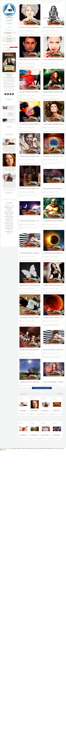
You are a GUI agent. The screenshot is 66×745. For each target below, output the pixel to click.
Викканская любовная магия (9, 56)
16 (36, 394)
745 (56, 394)
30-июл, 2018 (46, 127)
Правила (9, 68)
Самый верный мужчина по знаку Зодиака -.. (30, 156)
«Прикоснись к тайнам (5, 448)
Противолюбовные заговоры (55, 2)
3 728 (58, 256)
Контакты (9, 65)
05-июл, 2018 (46, 288)
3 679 (34, 385)
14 (31, 394)
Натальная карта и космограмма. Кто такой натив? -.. (53, 188)
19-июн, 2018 (46, 385)
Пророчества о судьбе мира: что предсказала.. (57, 410)
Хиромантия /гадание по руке (9, 44)
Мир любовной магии (48, 34)
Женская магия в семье (25, 2)
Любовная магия (56, 66)
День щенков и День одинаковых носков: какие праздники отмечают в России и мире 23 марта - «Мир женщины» (9, 197)
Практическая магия (48, 66)
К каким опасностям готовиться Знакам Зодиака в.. (53, 253)
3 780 (34, 353)
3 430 (33, 30)
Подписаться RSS (9, 73)
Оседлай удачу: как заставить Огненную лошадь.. (24, 435)
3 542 (34, 224)
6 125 (58, 385)
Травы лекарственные (45, 400)
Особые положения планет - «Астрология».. (30, 220)
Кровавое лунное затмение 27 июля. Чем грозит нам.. (53, 317)
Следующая (60, 394)
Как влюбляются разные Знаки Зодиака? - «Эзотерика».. (30, 124)
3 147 (58, 95)
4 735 (34, 288)
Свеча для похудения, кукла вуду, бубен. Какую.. (35, 410)
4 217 (58, 353)
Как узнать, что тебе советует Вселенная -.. (53, 156)
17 (39, 394)
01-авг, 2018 (46, 63)
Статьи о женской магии (25, 34)
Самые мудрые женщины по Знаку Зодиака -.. (53, 124)
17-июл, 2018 (46, 224)
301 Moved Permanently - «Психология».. (30, 253)
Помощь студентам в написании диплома (11, 162)
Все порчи (46, 2)
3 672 (34, 127)
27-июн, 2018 (46, 320)
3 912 (34, 256)
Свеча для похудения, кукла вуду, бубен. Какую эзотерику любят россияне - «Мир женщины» (9, 217)
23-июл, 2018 (22, 224)
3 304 (34, 159)
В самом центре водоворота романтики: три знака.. (57, 435)
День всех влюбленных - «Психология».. (53, 382)
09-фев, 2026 (34, 414)
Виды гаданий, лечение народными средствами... (52, 99)
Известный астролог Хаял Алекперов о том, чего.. (30, 59)
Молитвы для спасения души (26, 131)
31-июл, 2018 (22, 95)
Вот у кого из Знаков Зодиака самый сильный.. (53, 27)
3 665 (58, 224)
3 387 (57, 30)
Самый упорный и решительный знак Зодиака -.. (53, 92)
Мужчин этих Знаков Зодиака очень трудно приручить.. (30, 27)
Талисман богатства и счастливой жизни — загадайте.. (53, 220)
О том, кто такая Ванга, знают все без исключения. (9, 139)
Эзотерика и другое (9, 62)
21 (48, 394)
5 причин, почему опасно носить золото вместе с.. (30, 349)
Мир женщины (22, 399)
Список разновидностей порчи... (9, 50)
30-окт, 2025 (45, 438)
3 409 (34, 95)
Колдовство (46, 293)
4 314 (58, 288)
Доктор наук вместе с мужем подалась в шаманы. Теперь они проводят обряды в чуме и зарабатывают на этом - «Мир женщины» (9, 233)
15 (34, 394)
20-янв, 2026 (45, 414)
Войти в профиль (9, 30)
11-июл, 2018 (46, 256)
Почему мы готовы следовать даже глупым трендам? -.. (53, 349)
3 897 (34, 320)
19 (43, 394)
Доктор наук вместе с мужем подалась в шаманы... (46, 410)
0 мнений (28, 30)
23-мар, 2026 (22, 414)
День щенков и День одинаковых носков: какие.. (24, 410)
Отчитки (35, 399)
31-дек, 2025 (22, 438)
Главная (9, 27)
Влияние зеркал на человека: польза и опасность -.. (53, 285)
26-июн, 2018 (22, 353)
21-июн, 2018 (46, 353)
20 (46, 394)
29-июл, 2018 (46, 159)
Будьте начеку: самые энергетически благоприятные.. (46, 435)
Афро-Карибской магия (9, 59)
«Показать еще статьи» (42, 388)
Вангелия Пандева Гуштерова (9, 123)
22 (51, 394)
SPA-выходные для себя (11, 169)
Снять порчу (22, 163)
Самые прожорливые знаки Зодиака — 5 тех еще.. (53, 59)
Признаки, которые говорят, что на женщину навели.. (30, 188)
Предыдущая (23, 394)
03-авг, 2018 (22, 30)
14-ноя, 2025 (34, 438)
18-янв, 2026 (56, 414)
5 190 (58, 320)
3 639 (58, 159)
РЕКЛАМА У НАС (9, 76)
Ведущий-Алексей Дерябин (25, 164)
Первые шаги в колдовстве (29, 35)
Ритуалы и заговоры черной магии (53, 261)
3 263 (33, 63)
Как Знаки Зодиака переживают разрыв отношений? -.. (30, 92)
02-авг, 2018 (22, 63)
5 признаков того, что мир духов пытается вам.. (30, 285)
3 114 (57, 63)
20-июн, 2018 (22, 385)
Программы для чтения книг (49, 131)
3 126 (58, 127)
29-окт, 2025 (56, 438)
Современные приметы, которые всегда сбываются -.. (30, 317)
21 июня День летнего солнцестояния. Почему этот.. (30, 382)
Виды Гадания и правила (9, 47)
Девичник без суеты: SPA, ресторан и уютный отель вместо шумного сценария (11, 156)
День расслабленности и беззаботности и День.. (35, 435)
